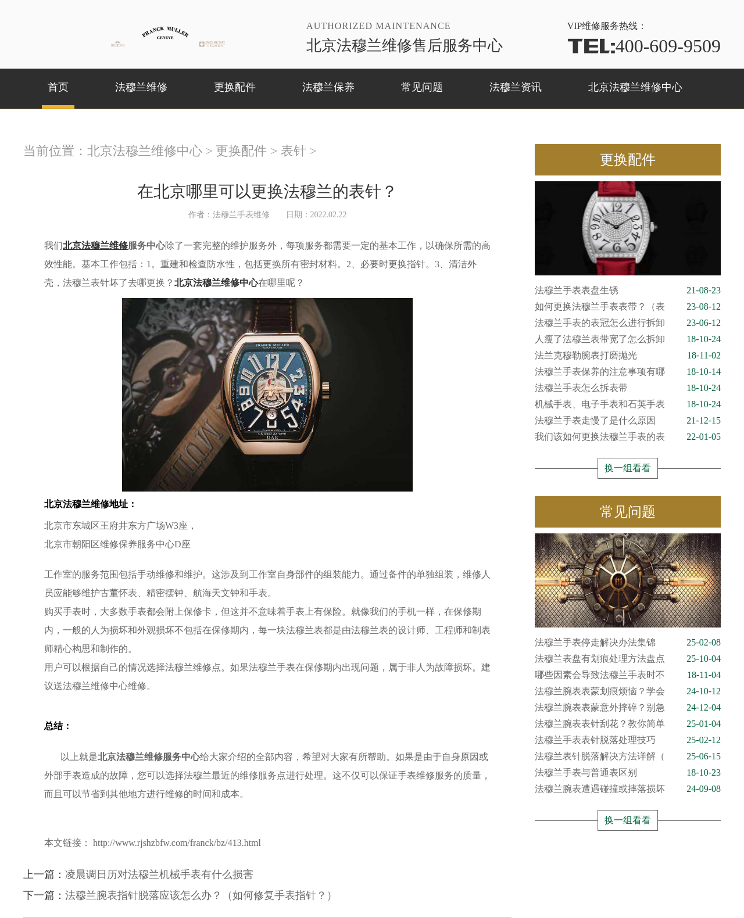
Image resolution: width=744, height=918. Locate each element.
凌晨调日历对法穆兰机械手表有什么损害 (159, 874)
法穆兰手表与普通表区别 (628, 773)
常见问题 (422, 87)
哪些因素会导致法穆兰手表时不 (628, 675)
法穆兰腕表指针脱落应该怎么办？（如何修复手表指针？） (201, 895)
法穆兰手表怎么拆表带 (628, 388)
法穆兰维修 (141, 87)
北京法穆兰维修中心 (635, 87)
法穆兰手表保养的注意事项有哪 (628, 372)
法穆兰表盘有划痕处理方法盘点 (628, 659)
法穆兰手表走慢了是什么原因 (628, 421)
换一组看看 (627, 468)
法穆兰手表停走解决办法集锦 (628, 642)
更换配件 (235, 87)
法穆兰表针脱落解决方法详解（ (628, 756)
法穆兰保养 (328, 87)
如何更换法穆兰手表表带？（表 (628, 307)
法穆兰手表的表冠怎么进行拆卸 (628, 323)
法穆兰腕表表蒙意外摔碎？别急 (628, 708)
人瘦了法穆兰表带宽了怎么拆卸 (628, 339)
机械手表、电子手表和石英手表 (628, 404)
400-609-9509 (644, 45)
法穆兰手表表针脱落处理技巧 (628, 740)
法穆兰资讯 (515, 87)
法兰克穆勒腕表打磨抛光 (628, 355)
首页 (58, 87)
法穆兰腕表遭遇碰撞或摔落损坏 (628, 789)
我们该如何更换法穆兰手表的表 (628, 437)
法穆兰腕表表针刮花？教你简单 (628, 724)
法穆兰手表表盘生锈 (628, 290)
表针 (293, 151)
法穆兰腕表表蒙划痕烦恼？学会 (628, 691)
